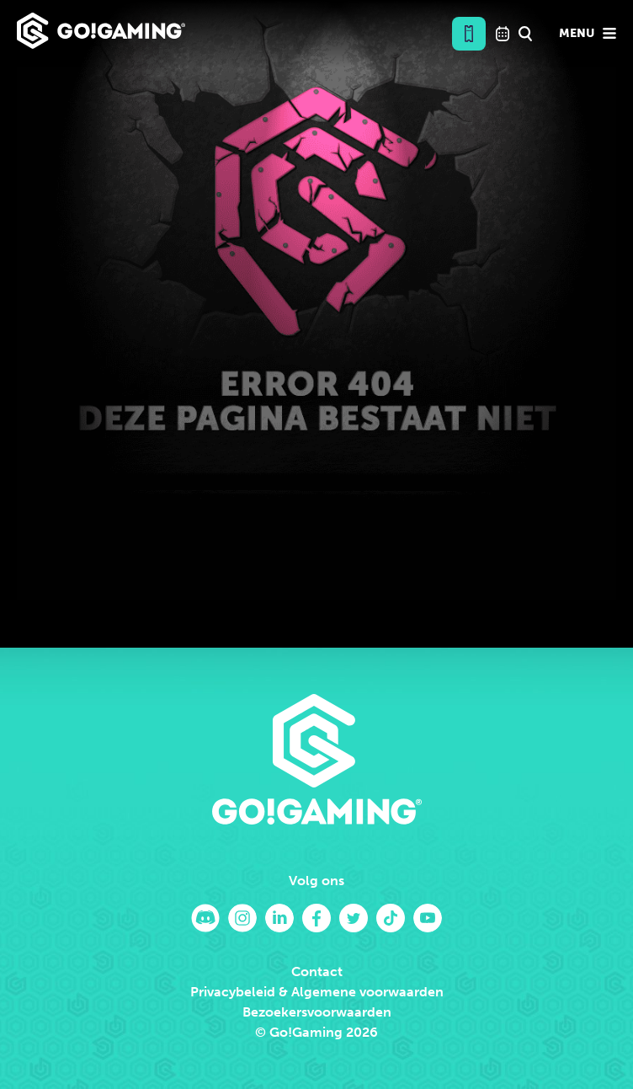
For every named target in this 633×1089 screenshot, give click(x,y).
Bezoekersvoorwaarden (316, 1012)
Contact (317, 972)
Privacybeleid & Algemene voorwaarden (317, 992)
